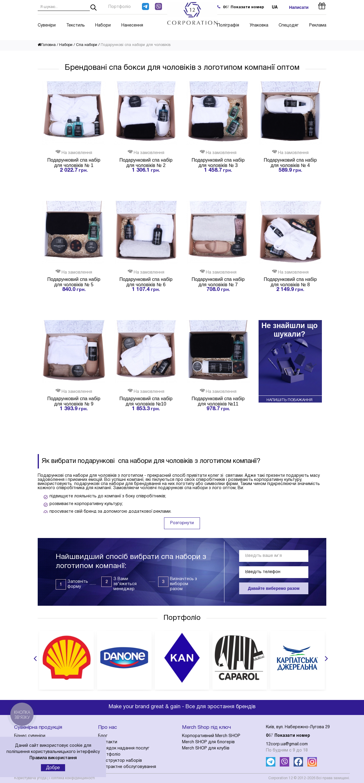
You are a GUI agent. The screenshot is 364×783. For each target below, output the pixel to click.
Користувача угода (30, 778)
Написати (299, 7)
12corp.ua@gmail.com (287, 744)
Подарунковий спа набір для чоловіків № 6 (145, 282)
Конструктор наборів (120, 761)
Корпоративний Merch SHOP (211, 736)
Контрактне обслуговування (127, 767)
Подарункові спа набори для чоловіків (136, 45)
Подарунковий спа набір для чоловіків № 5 (73, 282)
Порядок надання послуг (123, 748)
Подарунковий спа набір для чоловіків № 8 (290, 282)
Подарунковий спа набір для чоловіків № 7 (217, 282)
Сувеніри (47, 25)
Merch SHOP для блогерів (208, 742)
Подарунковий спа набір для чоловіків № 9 (73, 401)
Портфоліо (119, 7)
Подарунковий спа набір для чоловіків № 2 (145, 163)
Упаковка (259, 25)
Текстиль (75, 25)
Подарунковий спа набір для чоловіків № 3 (217, 163)
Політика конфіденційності (72, 778)
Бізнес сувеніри (29, 736)
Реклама (317, 25)
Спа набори (86, 45)
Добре (53, 767)
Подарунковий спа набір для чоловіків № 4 (290, 163)
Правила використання (53, 758)
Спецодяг (289, 25)
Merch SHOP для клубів (205, 748)
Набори (103, 25)
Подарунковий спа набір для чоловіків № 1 (73, 163)
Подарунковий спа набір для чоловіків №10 (145, 401)
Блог (102, 736)
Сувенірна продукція (38, 727)
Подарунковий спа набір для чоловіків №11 (217, 401)
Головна (47, 45)
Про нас (107, 727)
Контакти (107, 742)
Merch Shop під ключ (206, 727)
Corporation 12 (280, 778)
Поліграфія (228, 25)
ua (275, 7)
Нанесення (132, 25)
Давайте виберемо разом (274, 588)
